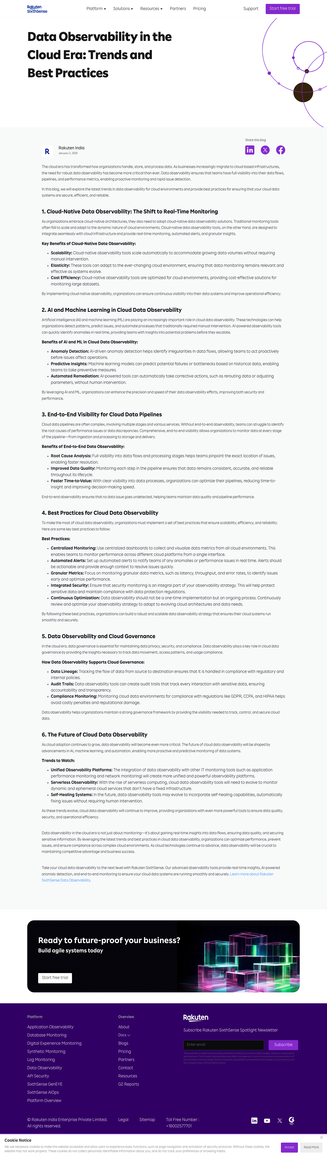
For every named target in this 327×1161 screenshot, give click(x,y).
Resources (127, 1089)
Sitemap (147, 1132)
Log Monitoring (41, 1072)
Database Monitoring (47, 1048)
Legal (123, 1132)
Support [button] (250, 9)
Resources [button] (149, 9)
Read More (311, 1147)
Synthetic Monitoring (46, 1064)
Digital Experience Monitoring (54, 1056)
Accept (289, 1147)
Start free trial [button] (283, 9)
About (123, 1040)
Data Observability (44, 1081)
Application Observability (50, 1040)
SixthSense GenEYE (44, 1097)
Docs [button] (124, 1048)
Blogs (123, 1056)
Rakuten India (71, 149)
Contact (125, 1081)
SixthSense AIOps (43, 1105)
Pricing (199, 9)
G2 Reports (128, 1097)
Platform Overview (44, 1113)
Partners (178, 9)
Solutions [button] (121, 9)
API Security (38, 1089)
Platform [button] (95, 9)
